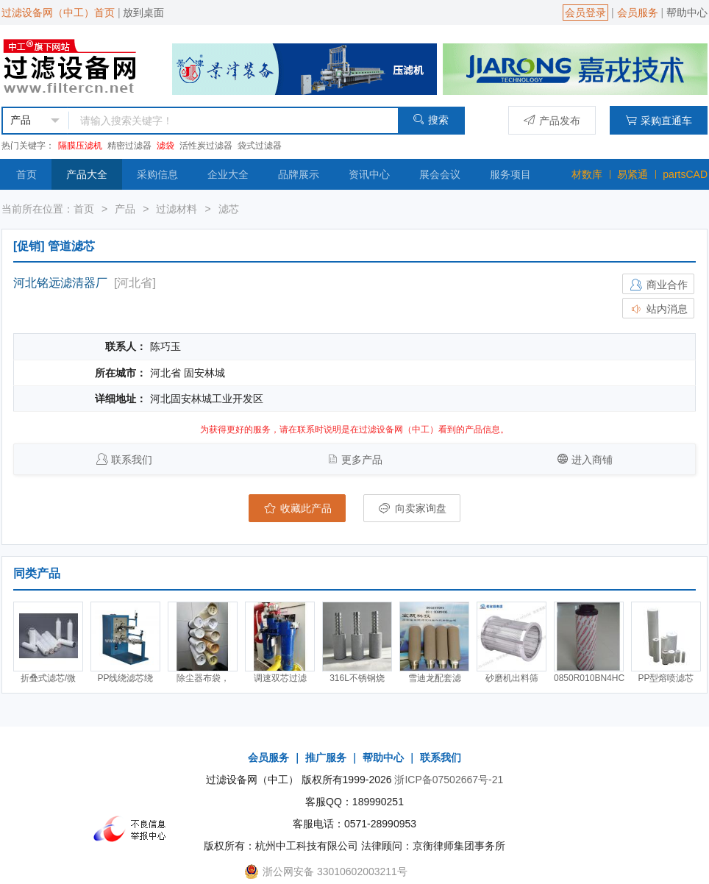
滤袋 (165, 145)
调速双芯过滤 (280, 678)
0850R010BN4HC (589, 678)
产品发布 (552, 120)
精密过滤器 (129, 145)
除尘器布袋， (203, 678)
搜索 (431, 119)
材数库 (586, 174)
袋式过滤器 (260, 145)
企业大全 (228, 174)
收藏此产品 (297, 508)
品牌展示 (298, 174)
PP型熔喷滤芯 (666, 678)
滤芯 (228, 209)
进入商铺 (592, 460)
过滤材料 (176, 209)
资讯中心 (369, 174)
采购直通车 (658, 120)
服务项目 (510, 174)
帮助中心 (687, 12)
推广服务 (325, 757)
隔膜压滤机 (80, 145)
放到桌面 (143, 12)
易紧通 (632, 174)
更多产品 (361, 460)
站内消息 (658, 309)
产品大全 (86, 174)
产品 (125, 209)
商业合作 (658, 284)
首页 (26, 174)
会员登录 (585, 12)
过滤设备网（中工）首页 (58, 12)
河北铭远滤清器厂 (60, 283)
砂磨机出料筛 (511, 678)
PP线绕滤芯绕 (125, 678)
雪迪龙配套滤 (434, 678)
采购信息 (157, 174)
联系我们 (131, 460)
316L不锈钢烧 (357, 678)
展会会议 (439, 174)
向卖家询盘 (411, 508)
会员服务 (637, 12)
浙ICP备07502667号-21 (448, 779)
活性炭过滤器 (205, 145)
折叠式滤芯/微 (48, 678)
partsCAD (685, 174)
